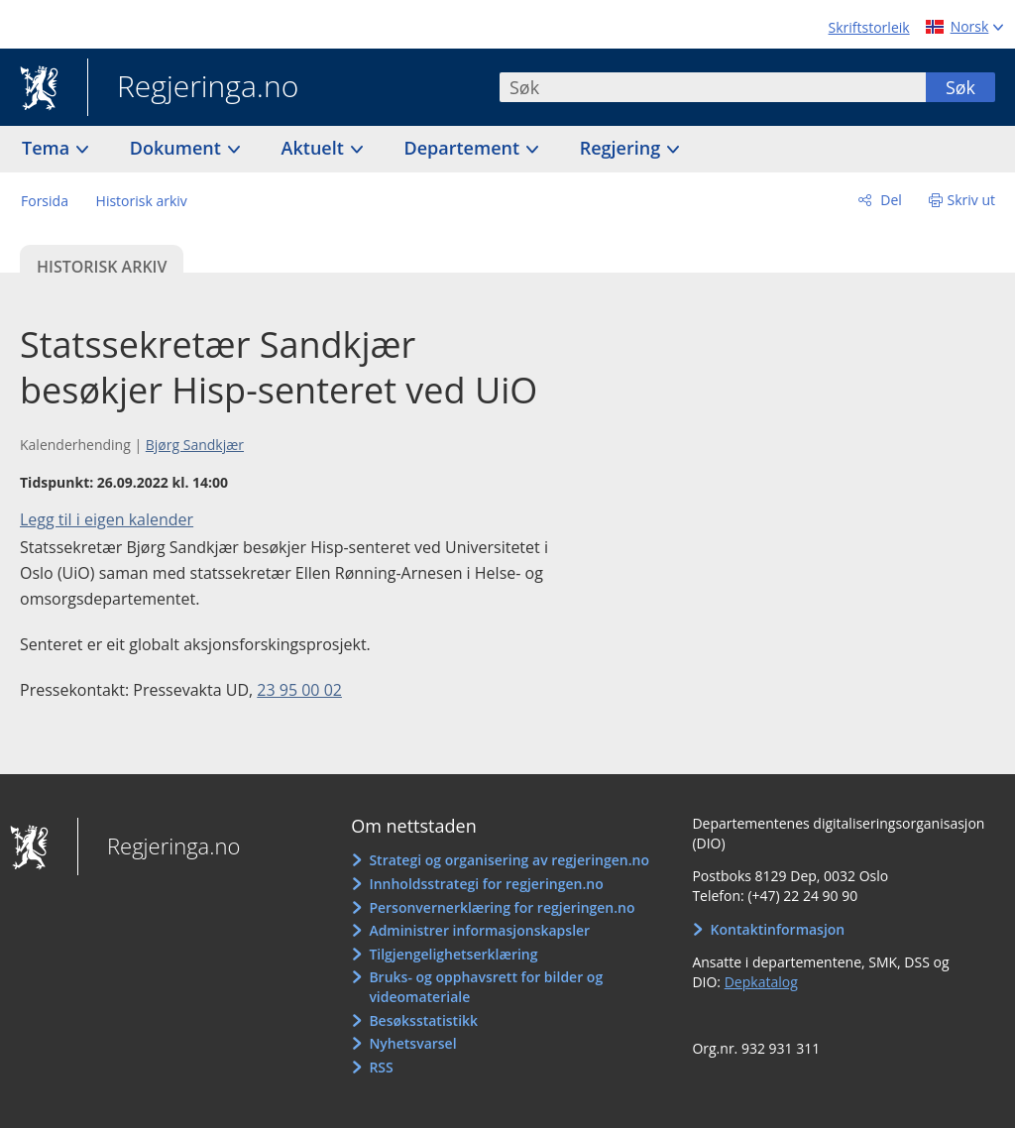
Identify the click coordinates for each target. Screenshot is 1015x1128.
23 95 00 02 (299, 690)
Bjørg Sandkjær (195, 444)
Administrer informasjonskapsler (479, 930)
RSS (381, 1067)
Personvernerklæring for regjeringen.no (501, 907)
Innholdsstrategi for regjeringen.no (486, 883)
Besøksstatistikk (423, 1020)
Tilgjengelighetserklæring (453, 954)
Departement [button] (464, 148)
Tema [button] (48, 148)
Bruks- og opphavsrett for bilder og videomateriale (486, 986)
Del (889, 199)
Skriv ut (972, 199)
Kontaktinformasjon (778, 929)
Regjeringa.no (192, 88)
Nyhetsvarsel (412, 1043)
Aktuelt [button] (315, 148)
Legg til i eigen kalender (106, 519)
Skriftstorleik (869, 27)
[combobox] (713, 87)
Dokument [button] (178, 148)
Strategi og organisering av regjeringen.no (509, 859)
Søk (960, 87)
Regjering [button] (622, 148)
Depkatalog (761, 981)
